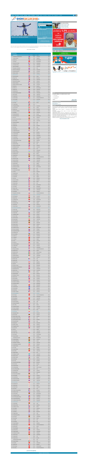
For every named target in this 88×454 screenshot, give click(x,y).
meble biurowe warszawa (57, 102)
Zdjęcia (41, 15)
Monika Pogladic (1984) (65, 25)
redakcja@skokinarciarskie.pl (33, 47)
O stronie (37, 15)
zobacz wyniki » (74, 99)
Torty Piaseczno (55, 103)
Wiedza (29, 15)
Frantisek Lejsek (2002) (65, 27)
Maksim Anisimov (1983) (65, 24)
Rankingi (25, 15)
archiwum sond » (74, 100)
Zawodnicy (45, 15)
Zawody (21, 15)
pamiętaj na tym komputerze (44, 26)
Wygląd (12, 15)
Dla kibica (33, 15)
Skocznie (49, 15)
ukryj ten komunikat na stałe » (65, 118)
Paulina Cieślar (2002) (64, 26)
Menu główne (17, 15)
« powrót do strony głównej (31, 450)
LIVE (52, 15)
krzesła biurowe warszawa (57, 104)
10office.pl (47, 452)
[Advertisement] (44, 7)
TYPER (60, 15)
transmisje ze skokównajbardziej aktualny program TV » (64, 53)
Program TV (56, 15)
